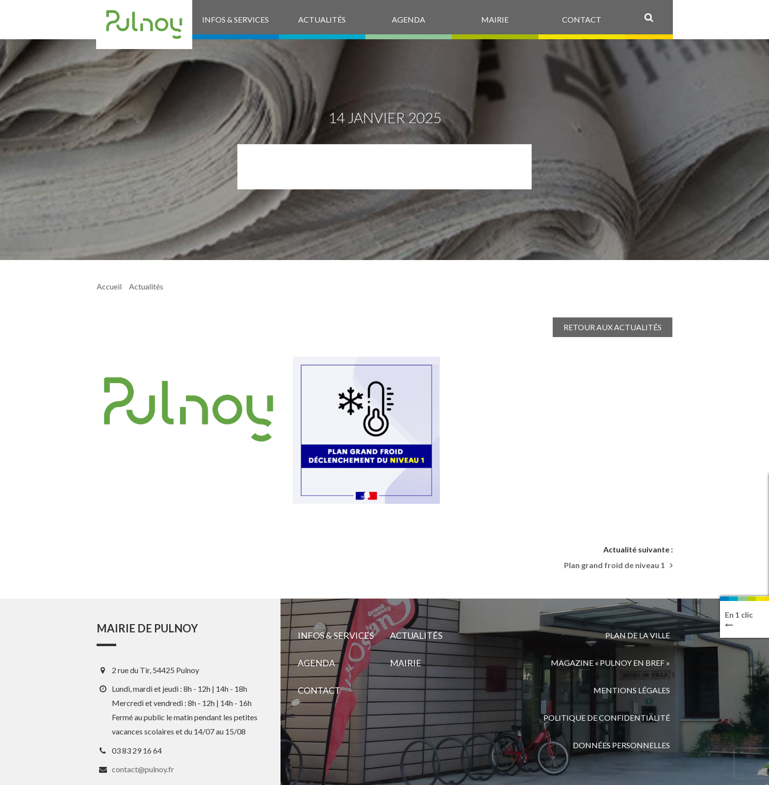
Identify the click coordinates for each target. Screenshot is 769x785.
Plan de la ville (637, 635)
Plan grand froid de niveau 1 (614, 565)
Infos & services (336, 635)
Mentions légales (631, 690)
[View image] (366, 430)
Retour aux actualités (613, 327)
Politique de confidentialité (606, 717)
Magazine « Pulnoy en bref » (610, 662)
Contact (319, 690)
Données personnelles (621, 745)
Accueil (109, 286)
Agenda (316, 662)
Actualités (146, 286)
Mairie (405, 662)
